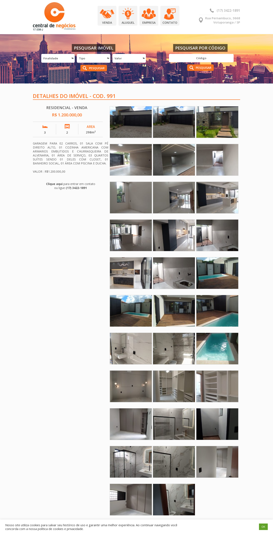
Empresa (149, 23)
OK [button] (263, 527)
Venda (107, 23)
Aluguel (128, 23)
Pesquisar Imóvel (93, 48)
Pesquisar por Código (200, 48)
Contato (169, 23)
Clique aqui (54, 184)
